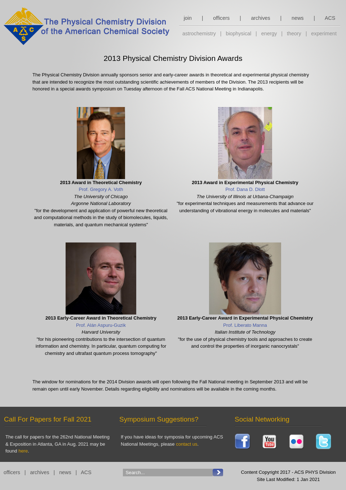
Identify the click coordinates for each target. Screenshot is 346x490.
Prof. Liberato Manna (245, 325)
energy (269, 33)
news (297, 18)
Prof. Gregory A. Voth (101, 189)
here (23, 451)
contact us (186, 444)
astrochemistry (199, 33)
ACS (330, 18)
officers (221, 18)
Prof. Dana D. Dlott (245, 189)
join (188, 18)
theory (294, 33)
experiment (324, 33)
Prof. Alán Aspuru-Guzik (101, 325)
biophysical (238, 33)
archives (260, 18)
